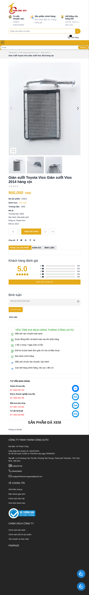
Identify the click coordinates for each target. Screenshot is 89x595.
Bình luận (49, 248)
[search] (78, 31)
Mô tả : (11, 211)
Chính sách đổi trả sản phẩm (20, 535)
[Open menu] (2, 42)
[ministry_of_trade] (22, 513)
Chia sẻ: (12, 240)
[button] (78, 108)
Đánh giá (36, 248)
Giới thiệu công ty (15, 489)
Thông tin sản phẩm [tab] (19, 248)
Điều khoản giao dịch (17, 494)
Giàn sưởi (45, 52)
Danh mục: (13, 203)
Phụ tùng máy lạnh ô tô (28, 52)
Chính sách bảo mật (17, 499)
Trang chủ (13, 52)
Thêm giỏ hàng (31, 232)
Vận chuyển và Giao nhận (19, 539)
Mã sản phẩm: (14, 199)
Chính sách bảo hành (17, 530)
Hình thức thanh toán (17, 503)
